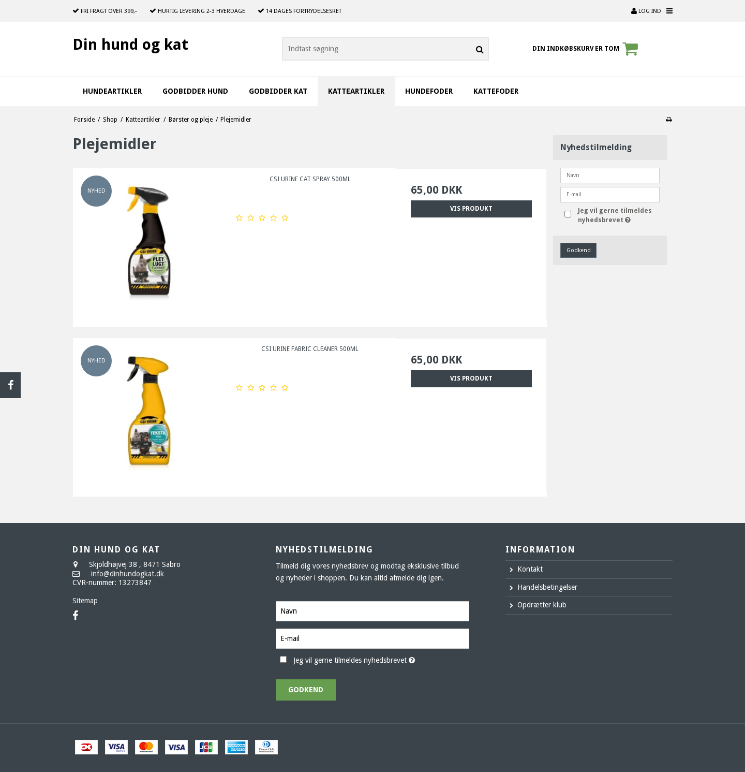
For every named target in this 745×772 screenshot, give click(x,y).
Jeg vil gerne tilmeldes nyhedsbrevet (618, 215)
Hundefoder (429, 91)
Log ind (646, 11)
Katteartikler (356, 91)
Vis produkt (471, 208)
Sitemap (85, 600)
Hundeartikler (112, 91)
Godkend (579, 250)
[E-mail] (372, 638)
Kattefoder (495, 91)
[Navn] (372, 610)
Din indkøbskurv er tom (586, 48)
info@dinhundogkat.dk (127, 574)
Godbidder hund (195, 91)
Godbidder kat (278, 91)
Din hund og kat (130, 44)
